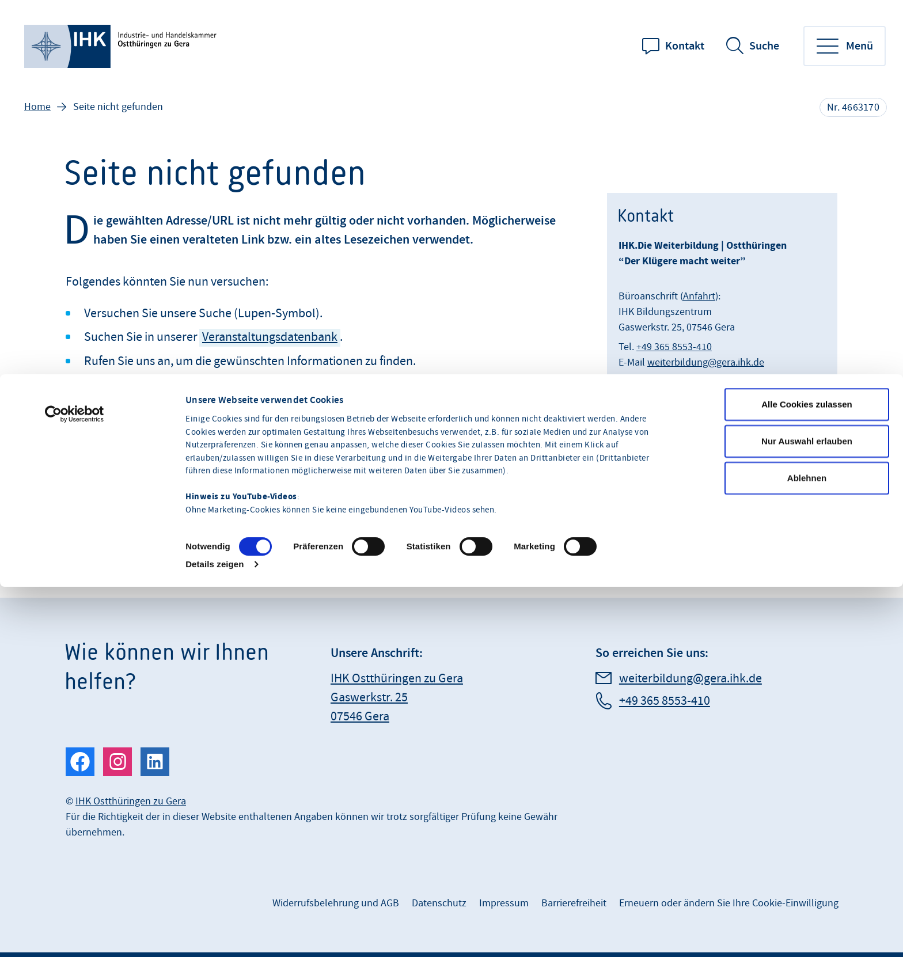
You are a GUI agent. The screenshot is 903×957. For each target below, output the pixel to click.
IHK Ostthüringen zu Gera (130, 801)
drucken (174, 425)
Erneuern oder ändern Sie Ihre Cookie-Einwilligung (728, 903)
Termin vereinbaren (661, 457)
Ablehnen (806, 582)
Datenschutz (439, 903)
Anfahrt (699, 296)
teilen (102, 425)
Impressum (504, 903)
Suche (764, 46)
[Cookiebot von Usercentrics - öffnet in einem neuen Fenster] (74, 518)
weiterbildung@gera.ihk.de (705, 362)
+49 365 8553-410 (674, 347)
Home (37, 106)
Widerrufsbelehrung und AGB (335, 903)
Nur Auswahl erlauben (806, 545)
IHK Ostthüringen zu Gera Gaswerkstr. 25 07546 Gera (397, 697)
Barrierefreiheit (573, 903)
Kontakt (684, 46)
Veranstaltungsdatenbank (269, 337)
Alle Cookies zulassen (806, 508)
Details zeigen (214, 668)
